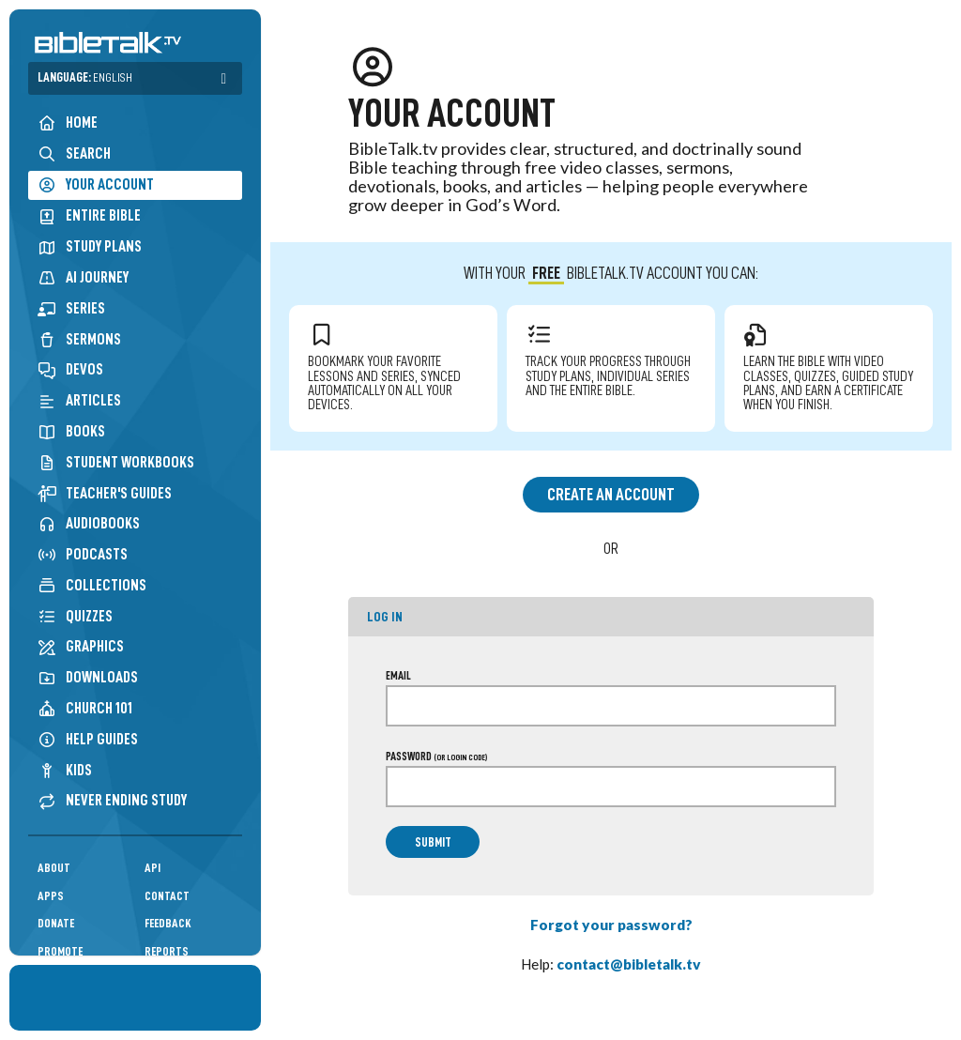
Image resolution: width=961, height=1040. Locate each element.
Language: (85, 77)
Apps (51, 896)
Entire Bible (89, 215)
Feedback (168, 923)
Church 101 (85, 708)
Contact (167, 896)
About (54, 868)
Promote (60, 951)
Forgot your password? (611, 924)
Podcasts (83, 554)
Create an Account (611, 494)
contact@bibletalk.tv (629, 964)
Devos (70, 369)
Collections (92, 585)
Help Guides (88, 739)
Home (68, 122)
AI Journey (83, 277)
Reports (167, 951)
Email (398, 675)
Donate (56, 923)
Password (436, 756)
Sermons (79, 339)
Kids (65, 770)
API (152, 868)
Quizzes (75, 616)
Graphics (81, 646)
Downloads (88, 677)
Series (71, 308)
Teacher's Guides (105, 493)
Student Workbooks (116, 462)
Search (74, 153)
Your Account (96, 184)
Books (71, 431)
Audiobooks (89, 523)
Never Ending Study (112, 800)
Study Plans (90, 246)
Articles (79, 400)
